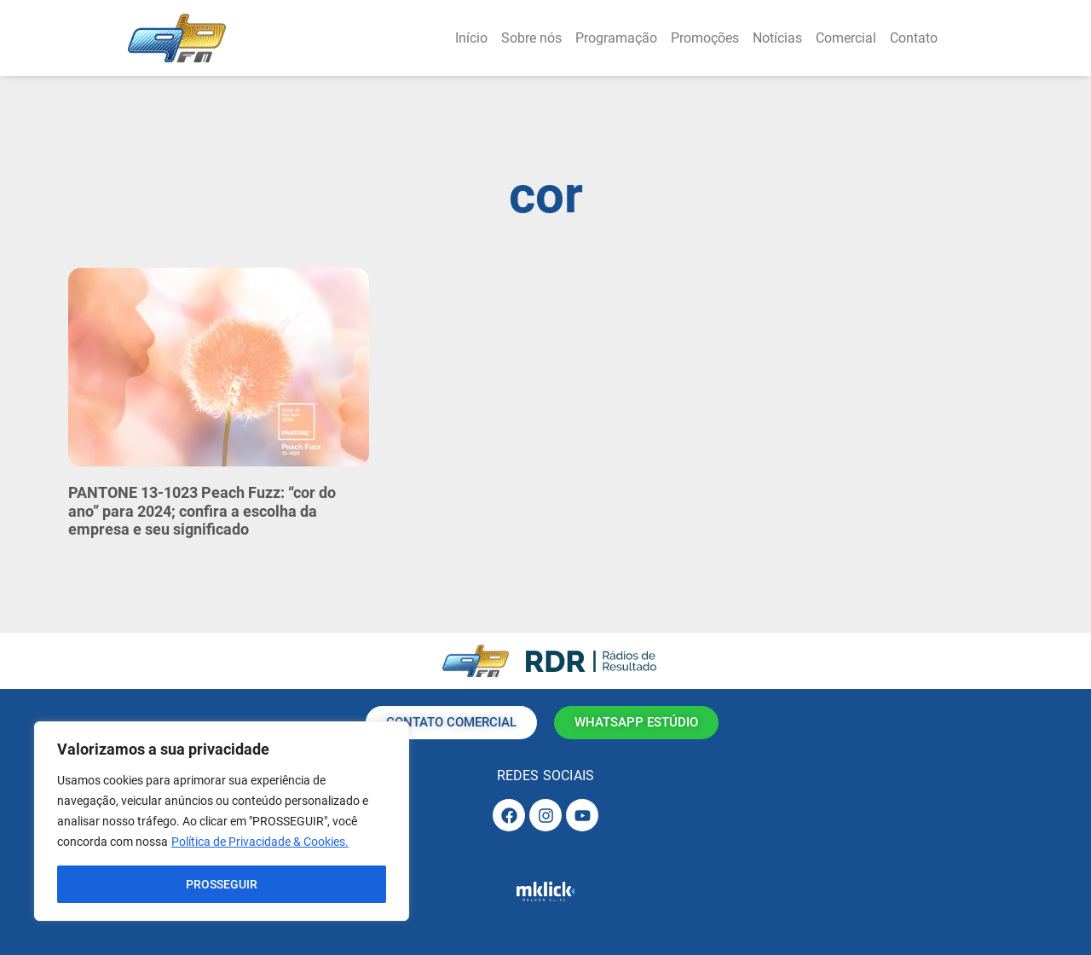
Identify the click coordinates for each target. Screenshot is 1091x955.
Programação (616, 38)
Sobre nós (531, 38)
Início (471, 38)
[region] (221, 821)
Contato (914, 38)
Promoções (705, 38)
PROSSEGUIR (221, 884)
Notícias (777, 38)
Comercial (846, 38)
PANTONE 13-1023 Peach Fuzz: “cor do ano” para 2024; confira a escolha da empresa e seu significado (202, 510)
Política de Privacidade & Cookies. (260, 841)
